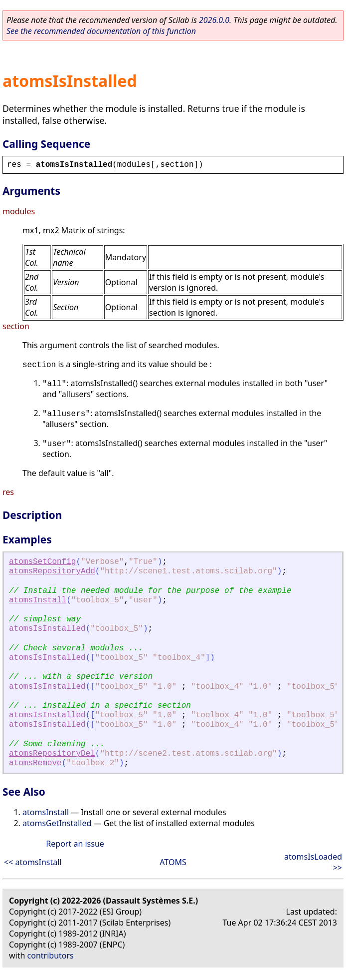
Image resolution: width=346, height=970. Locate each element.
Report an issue (75, 843)
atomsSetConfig (42, 561)
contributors (50, 955)
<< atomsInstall (33, 862)
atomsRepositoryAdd (52, 571)
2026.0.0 (214, 19)
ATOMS (173, 862)
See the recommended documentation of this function (101, 30)
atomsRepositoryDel (52, 753)
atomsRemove (35, 763)
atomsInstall (37, 600)
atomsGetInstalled (56, 823)
